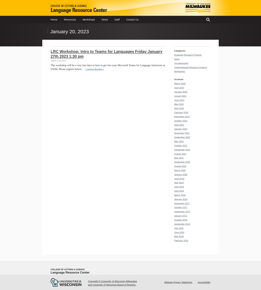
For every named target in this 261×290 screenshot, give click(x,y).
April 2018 (179, 191)
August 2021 (180, 154)
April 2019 (179, 187)
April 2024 (179, 108)
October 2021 (180, 145)
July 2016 (179, 228)
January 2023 (180, 129)
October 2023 (180, 121)
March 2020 (180, 170)
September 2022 (182, 137)
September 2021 (182, 149)
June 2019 (179, 178)
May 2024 (179, 104)
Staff (117, 19)
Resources (70, 19)
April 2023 (179, 125)
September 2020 (182, 162)
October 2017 (180, 207)
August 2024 (180, 96)
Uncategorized (181, 63)
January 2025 (180, 92)
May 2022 (179, 141)
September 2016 (182, 224)
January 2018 (180, 199)
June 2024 (179, 100)
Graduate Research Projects (188, 55)
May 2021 (179, 158)
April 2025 (179, 87)
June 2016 (179, 232)
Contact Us (132, 19)
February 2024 (181, 112)
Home (54, 19)
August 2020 (180, 166)
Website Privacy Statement (178, 282)
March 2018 (180, 195)
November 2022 (182, 133)
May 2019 (179, 182)
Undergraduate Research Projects (190, 67)
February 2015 (181, 240)
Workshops (89, 19)
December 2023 (182, 116)
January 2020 (180, 174)
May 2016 (179, 236)
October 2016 (180, 220)
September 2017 (182, 211)
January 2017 (180, 216)
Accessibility (204, 282)
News (105, 19)
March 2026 (180, 83)
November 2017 (182, 203)
